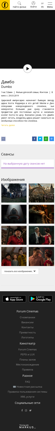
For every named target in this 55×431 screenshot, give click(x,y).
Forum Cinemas (27, 349)
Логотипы (27, 337)
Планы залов (28, 359)
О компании (27, 317)
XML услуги (27, 396)
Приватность (27, 332)
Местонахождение (27, 364)
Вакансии (27, 322)
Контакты (28, 327)
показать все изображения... (20, 271)
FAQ (27, 381)
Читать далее (8, 125)
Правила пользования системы (27, 391)
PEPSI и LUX (28, 354)
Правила (27, 369)
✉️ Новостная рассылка (27, 386)
